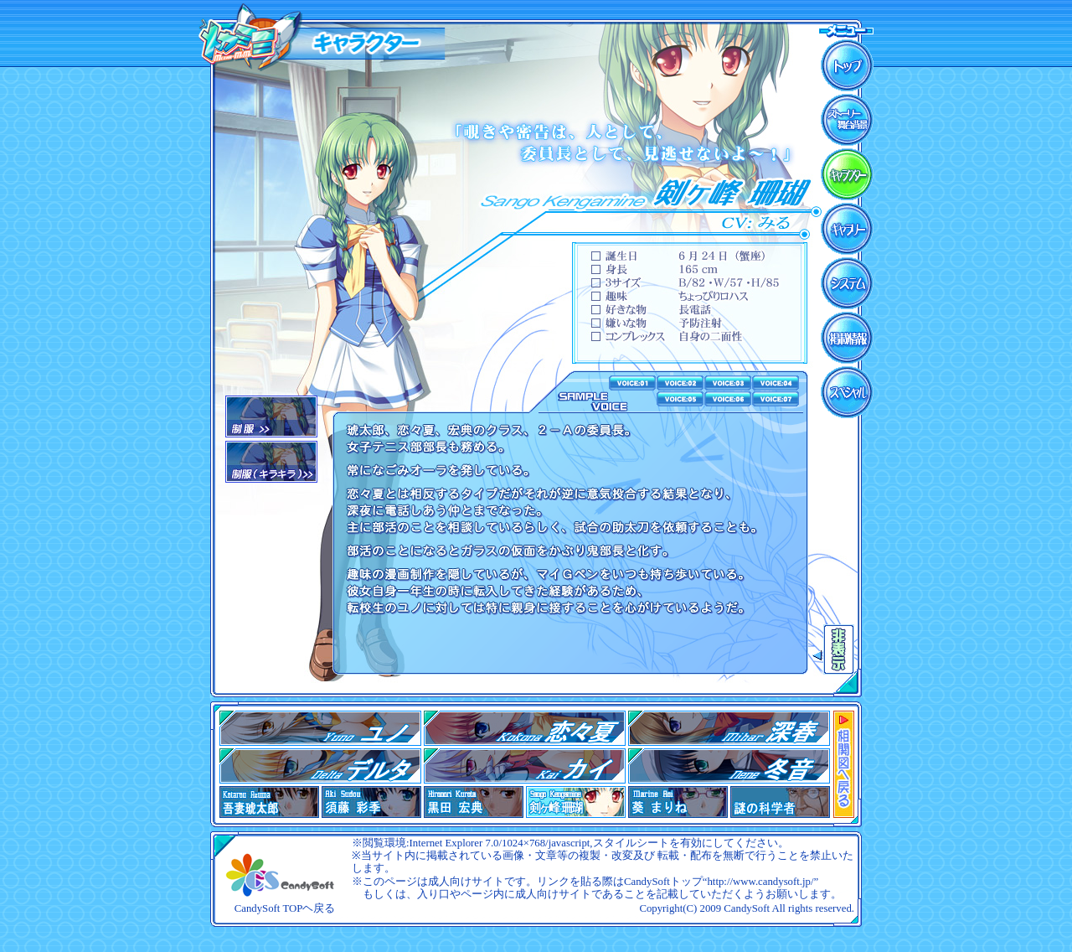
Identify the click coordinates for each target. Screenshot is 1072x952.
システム (847, 283)
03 (729, 728)
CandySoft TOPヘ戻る (285, 908)
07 (729, 766)
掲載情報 (847, 338)
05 (525, 766)
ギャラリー (847, 229)
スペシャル (847, 392)
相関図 (843, 764)
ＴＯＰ (847, 65)
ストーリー (847, 120)
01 (271, 416)
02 (271, 462)
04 (320, 766)
